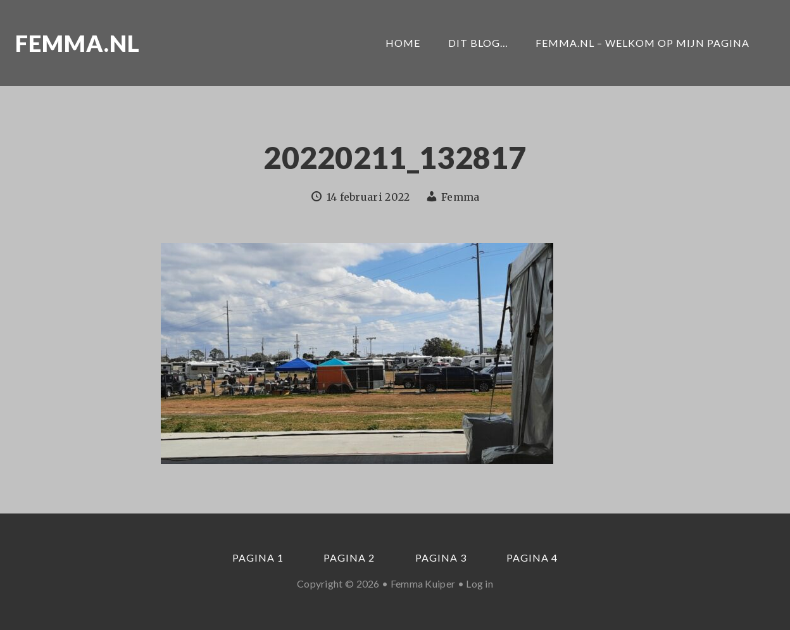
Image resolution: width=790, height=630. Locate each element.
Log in (479, 583)
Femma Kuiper (423, 583)
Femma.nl (77, 43)
